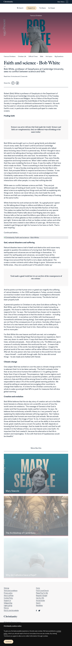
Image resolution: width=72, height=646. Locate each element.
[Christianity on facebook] (36, 610)
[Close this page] (36, 12)
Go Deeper (51, 8)
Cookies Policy (8, 598)
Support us (31, 8)
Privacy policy (8, 593)
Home (38, 588)
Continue (8, 642)
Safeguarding (8, 603)
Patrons (6, 608)
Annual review (40, 600)
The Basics (42, 8)
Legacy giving (8, 605)
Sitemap (6, 588)
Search (38, 603)
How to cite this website (11, 610)
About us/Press (8, 596)
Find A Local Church (42, 591)
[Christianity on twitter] (39, 610)
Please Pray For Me (42, 593)
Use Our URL (40, 598)
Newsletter (39, 605)
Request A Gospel (41, 596)
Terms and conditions (10, 591)
